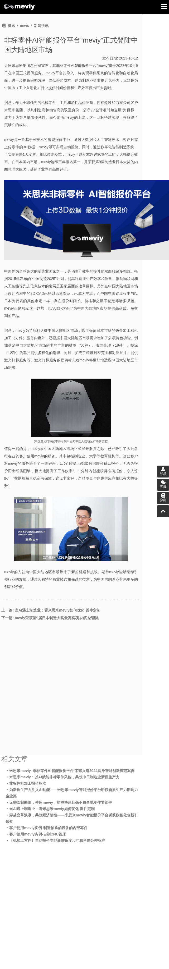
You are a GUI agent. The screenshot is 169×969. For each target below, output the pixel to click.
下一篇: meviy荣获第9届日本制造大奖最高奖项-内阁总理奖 (50, 618)
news (24, 26)
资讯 (11, 26)
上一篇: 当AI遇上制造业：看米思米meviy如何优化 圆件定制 (50, 610)
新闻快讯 (41, 26)
